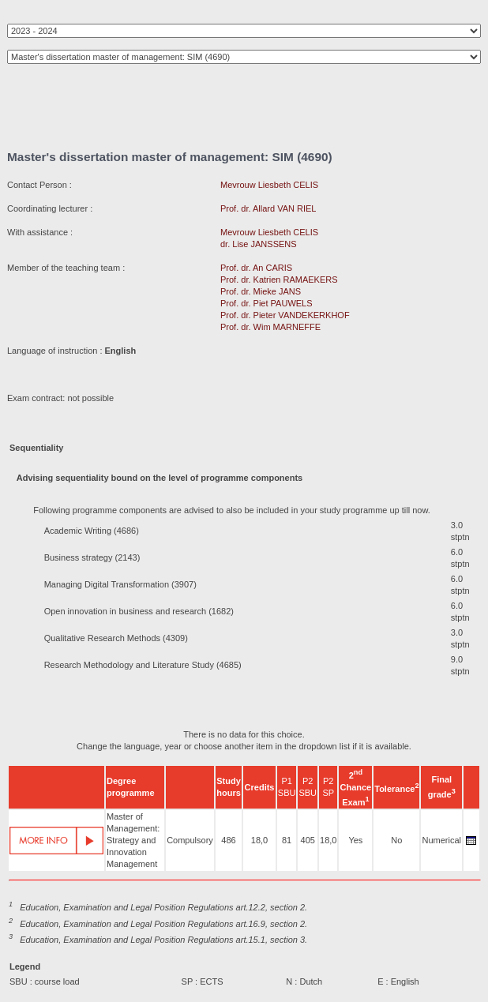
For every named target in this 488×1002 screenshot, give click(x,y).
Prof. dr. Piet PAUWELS (266, 303)
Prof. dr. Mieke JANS (260, 291)
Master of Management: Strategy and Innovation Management (133, 840)
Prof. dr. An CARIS (256, 267)
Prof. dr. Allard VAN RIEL (268, 208)
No (396, 840)
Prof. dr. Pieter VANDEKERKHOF (285, 315)
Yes (355, 840)
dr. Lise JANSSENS (258, 244)
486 (228, 840)
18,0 (259, 840)
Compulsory (190, 840)
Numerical (441, 840)
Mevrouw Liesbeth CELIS (269, 185)
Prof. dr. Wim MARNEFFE (270, 327)
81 (286, 840)
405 (308, 840)
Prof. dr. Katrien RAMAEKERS (279, 279)
